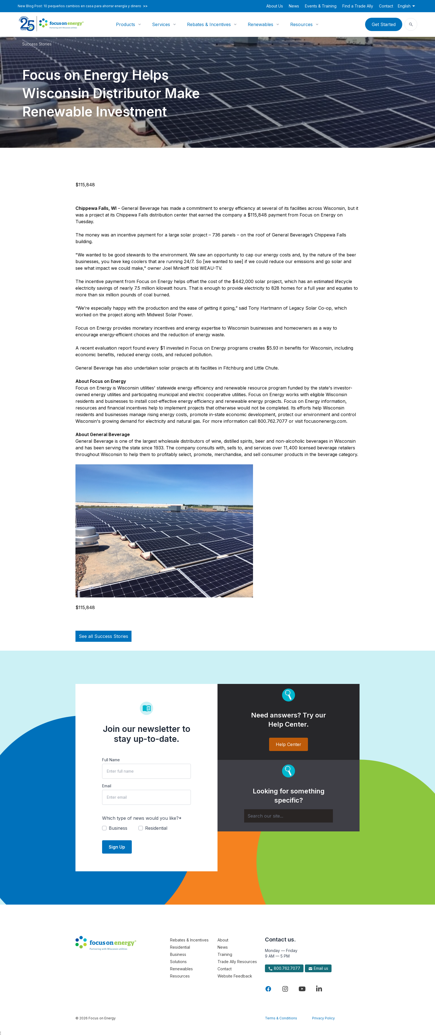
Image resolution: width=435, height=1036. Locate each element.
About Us (274, 6)
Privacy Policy (323, 1018)
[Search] (288, 816)
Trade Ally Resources (237, 961)
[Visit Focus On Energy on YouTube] (302, 989)
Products (125, 24)
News (294, 6)
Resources (301, 24)
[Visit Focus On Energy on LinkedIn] (319, 989)
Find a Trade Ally (357, 6)
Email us (318, 968)
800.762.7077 (284, 968)
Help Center (288, 744)
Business (178, 954)
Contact (386, 6)
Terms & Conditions (281, 1018)
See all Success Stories (103, 636)
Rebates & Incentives (209, 24)
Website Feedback (235, 976)
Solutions (178, 961)
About (223, 940)
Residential (180, 947)
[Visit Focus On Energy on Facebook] (268, 989)
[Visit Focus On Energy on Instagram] (285, 989)
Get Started (384, 24)
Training (225, 954)
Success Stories (37, 44)
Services (161, 24)
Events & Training (321, 6)
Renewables (260, 24)
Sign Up (117, 847)
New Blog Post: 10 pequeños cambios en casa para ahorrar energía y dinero (83, 6)
